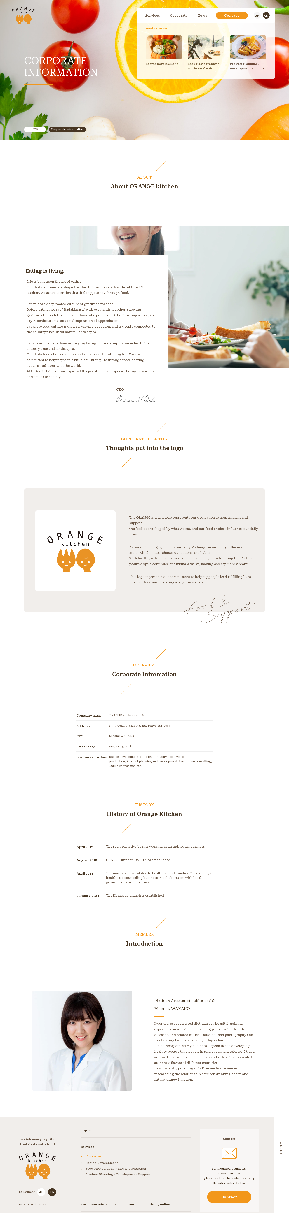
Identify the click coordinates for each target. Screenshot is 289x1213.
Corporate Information (99, 1204)
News (202, 15)
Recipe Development (99, 1163)
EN (266, 15)
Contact (231, 15)
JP (257, 15)
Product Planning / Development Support (116, 1174)
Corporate (179, 15)
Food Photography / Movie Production (113, 1168)
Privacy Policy (158, 1204)
